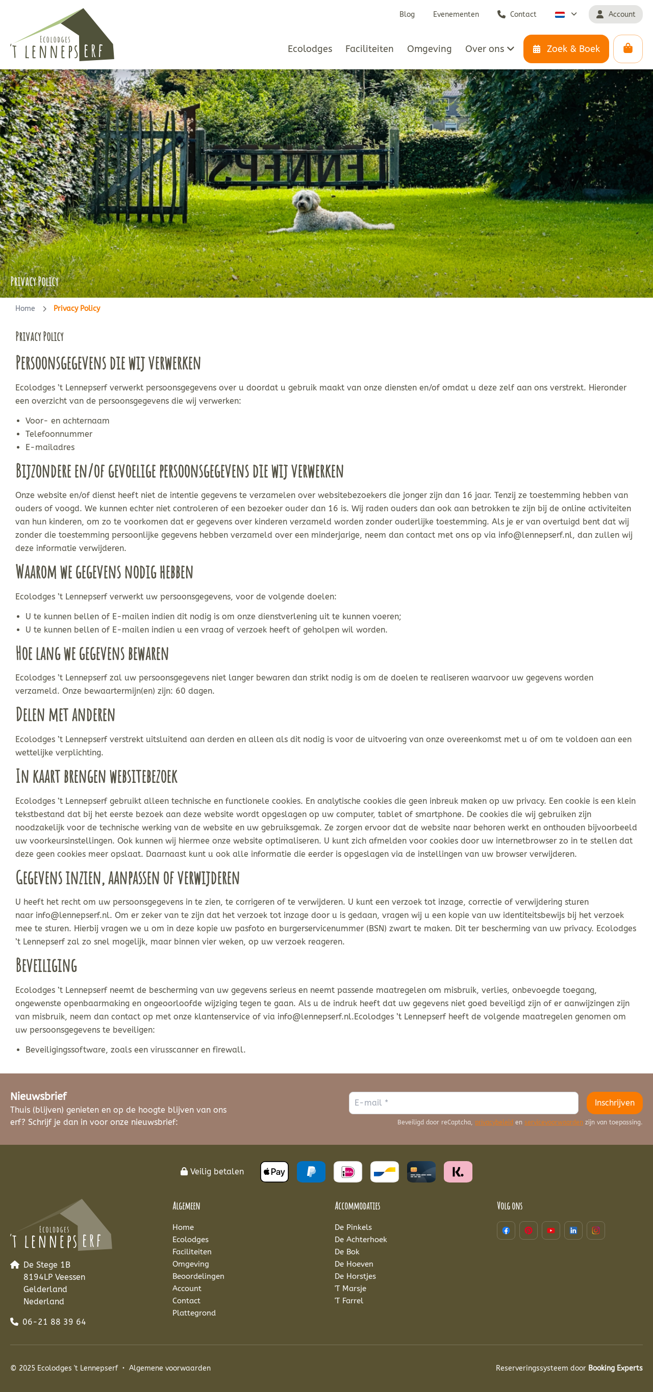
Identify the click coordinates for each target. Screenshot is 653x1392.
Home (25, 308)
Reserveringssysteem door (569, 1368)
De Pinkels (353, 1227)
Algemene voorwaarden (170, 1368)
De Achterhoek (361, 1239)
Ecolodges (190, 1239)
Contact (186, 1300)
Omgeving (190, 1264)
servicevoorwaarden (553, 1122)
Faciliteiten (192, 1251)
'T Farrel (349, 1300)
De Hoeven (354, 1264)
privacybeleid (494, 1122)
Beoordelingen (198, 1276)
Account (187, 1288)
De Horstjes (355, 1276)
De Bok (347, 1251)
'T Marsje (350, 1288)
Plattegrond (194, 1313)
